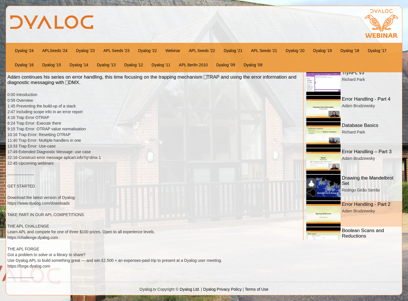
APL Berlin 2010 (193, 65)
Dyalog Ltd (189, 289)
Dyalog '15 (51, 65)
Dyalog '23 (85, 50)
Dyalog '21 (233, 50)
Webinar (172, 50)
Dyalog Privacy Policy (222, 289)
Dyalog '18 (350, 50)
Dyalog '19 (322, 50)
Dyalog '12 (133, 65)
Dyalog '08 (253, 65)
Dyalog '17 (377, 50)
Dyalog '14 (78, 65)
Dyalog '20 (295, 50)
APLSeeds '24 (54, 50)
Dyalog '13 (106, 65)
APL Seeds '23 (116, 50)
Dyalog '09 (225, 65)
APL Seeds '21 (264, 50)
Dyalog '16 (24, 65)
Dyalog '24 (24, 50)
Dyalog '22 (147, 50)
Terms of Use (256, 289)
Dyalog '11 (161, 65)
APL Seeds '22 (202, 50)
